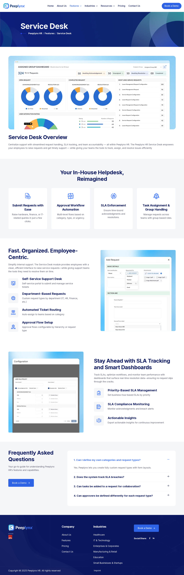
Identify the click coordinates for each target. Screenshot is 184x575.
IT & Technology (101, 540)
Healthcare (99, 535)
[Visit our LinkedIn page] (153, 538)
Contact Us (134, 6)
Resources (106, 6)
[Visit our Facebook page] (149, 538)
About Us (62, 6)
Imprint (97, 570)
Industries (90, 6)
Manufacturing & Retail (105, 551)
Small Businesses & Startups (108, 563)
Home (51, 6)
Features (74, 6)
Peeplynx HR (35, 33)
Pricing (121, 6)
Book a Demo (172, 6)
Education (98, 557)
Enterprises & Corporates (106, 546)
